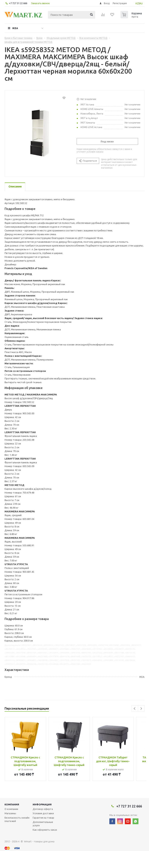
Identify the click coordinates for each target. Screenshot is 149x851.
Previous (135, 708)
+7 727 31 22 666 (18, 3)
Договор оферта (43, 809)
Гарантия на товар (43, 817)
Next (141, 708)
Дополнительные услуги (43, 824)
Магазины (10, 813)
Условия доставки (43, 813)
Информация (42, 804)
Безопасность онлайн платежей (17, 819)
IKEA (15, 28)
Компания (12, 804)
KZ (137, 3)
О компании (11, 809)
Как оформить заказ (45, 829)
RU (141, 3)
